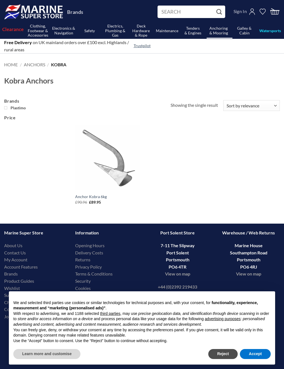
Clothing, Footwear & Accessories (38, 31)
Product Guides (19, 281)
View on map (177, 273)
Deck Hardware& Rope (141, 31)
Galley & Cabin (244, 30)
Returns (82, 259)
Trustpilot (142, 46)
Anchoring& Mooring (218, 30)
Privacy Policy (88, 266)
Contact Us (15, 252)
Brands (75, 12)
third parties (110, 313)
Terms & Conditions (94, 273)
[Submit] (219, 12)
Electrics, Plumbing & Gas (115, 31)
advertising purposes (222, 319)
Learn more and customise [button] (47, 354)
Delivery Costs (89, 252)
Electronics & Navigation (63, 30)
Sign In (240, 11)
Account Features (21, 266)
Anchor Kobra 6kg (91, 196)
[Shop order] (251, 105)
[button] (275, 11)
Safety (89, 30)
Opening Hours (90, 245)
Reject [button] (223, 354)
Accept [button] (255, 354)
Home (11, 64)
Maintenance (167, 30)
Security (83, 281)
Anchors (34, 64)
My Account (15, 259)
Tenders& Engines (192, 30)
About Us (13, 245)
